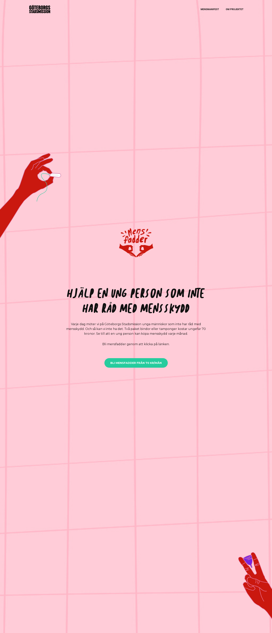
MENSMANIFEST (210, 9)
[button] (136, 244)
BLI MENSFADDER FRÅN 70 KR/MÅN (136, 363)
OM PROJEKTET (235, 9)
